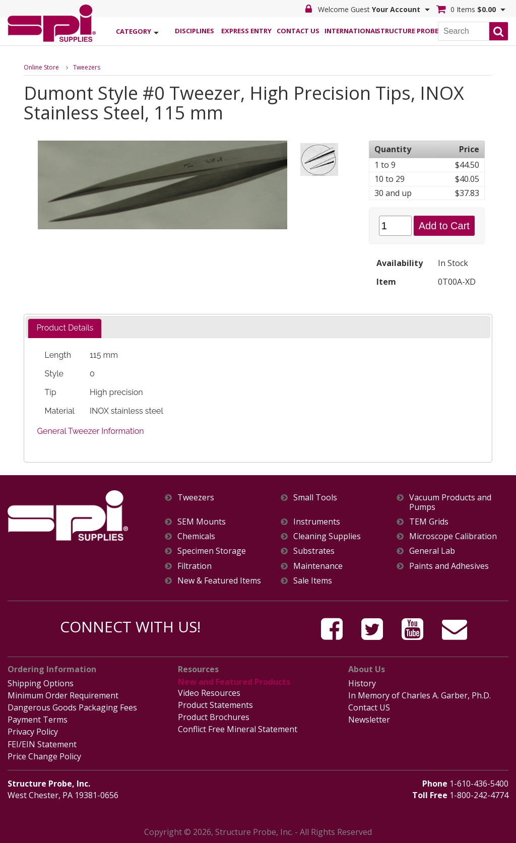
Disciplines (194, 30)
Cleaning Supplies (327, 536)
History (362, 683)
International (350, 30)
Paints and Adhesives (449, 566)
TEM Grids (428, 522)
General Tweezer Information (90, 431)
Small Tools (315, 497)
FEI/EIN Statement (42, 744)
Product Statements (215, 704)
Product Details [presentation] (64, 328)
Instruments (316, 522)
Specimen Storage (211, 551)
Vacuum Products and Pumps (450, 502)
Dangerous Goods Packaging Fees (72, 707)
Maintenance (318, 566)
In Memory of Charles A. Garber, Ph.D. (419, 695)
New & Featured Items (219, 581)
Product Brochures (213, 717)
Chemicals (196, 536)
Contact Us (298, 30)
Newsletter (369, 719)
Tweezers (86, 67)
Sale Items (312, 581)
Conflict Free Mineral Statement (237, 729)
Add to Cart (444, 225)
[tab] (65, 328)
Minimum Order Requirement (63, 695)
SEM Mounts (201, 522)
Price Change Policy (44, 756)
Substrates (314, 551)
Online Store (41, 67)
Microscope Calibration (453, 536)
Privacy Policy (33, 731)
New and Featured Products (234, 681)
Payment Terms (38, 719)
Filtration (194, 566)
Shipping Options (41, 683)
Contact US (369, 707)
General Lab (432, 551)
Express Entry (246, 30)
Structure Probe (402, 30)
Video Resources (209, 692)
